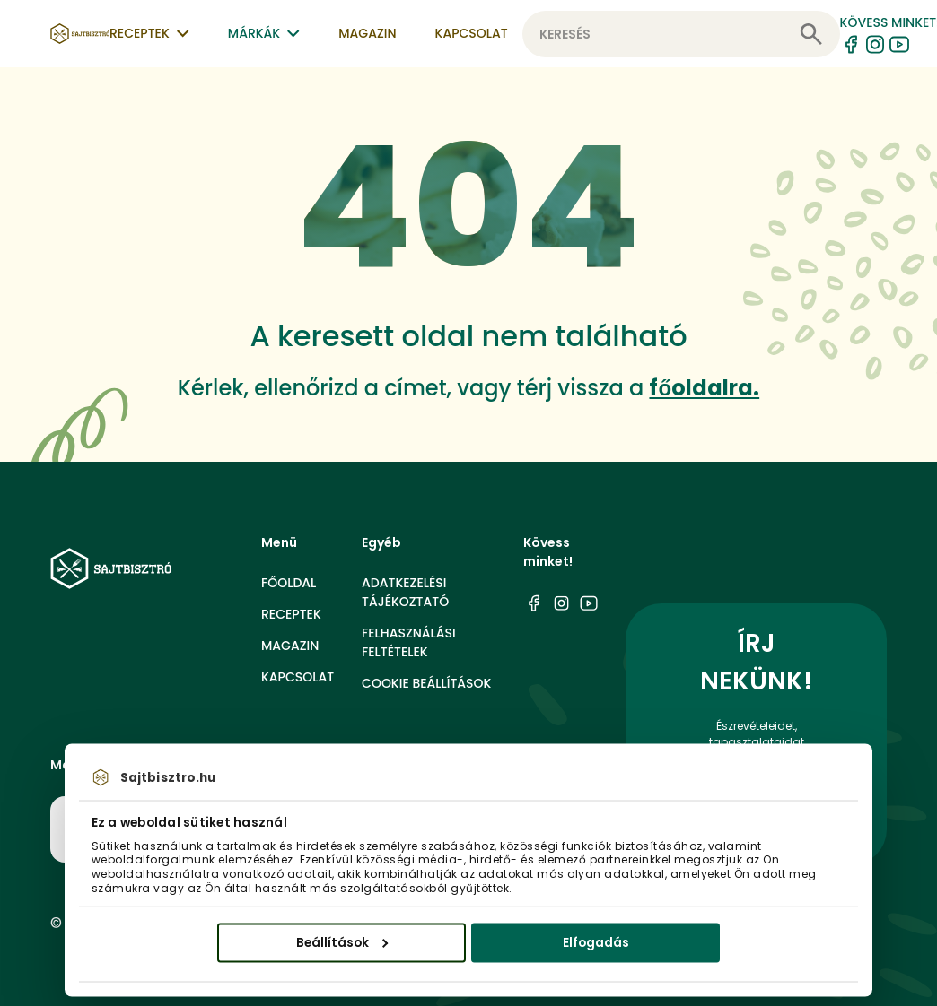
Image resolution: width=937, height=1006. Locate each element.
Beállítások (342, 941)
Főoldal (288, 583)
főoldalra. (704, 388)
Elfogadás (596, 941)
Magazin (367, 33)
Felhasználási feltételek (409, 642)
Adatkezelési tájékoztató (405, 592)
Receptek (291, 614)
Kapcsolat (471, 33)
